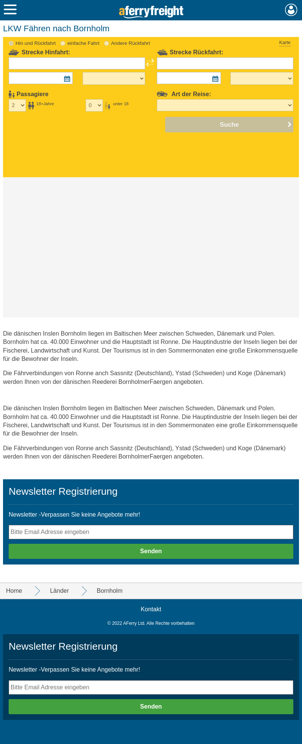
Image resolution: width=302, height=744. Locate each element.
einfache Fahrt (83, 43)
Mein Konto (291, 9)
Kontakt (151, 609)
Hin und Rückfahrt (35, 43)
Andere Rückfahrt (130, 43)
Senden (151, 551)
